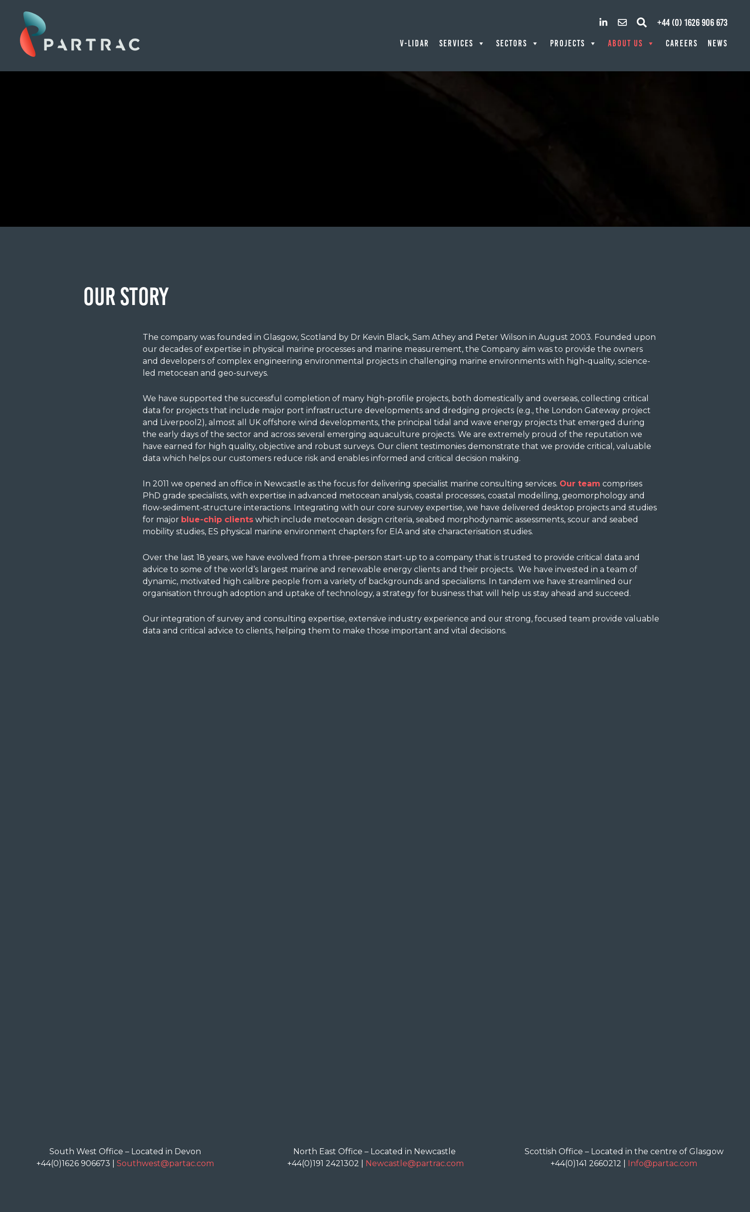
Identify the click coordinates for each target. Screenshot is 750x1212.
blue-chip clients (217, 519)
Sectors (518, 43)
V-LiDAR (414, 43)
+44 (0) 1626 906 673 (692, 22)
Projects (574, 43)
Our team (580, 483)
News (718, 43)
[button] (642, 22)
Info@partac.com (662, 1163)
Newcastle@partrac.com (415, 1163)
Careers (682, 43)
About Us (632, 43)
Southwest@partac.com (165, 1163)
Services (462, 43)
